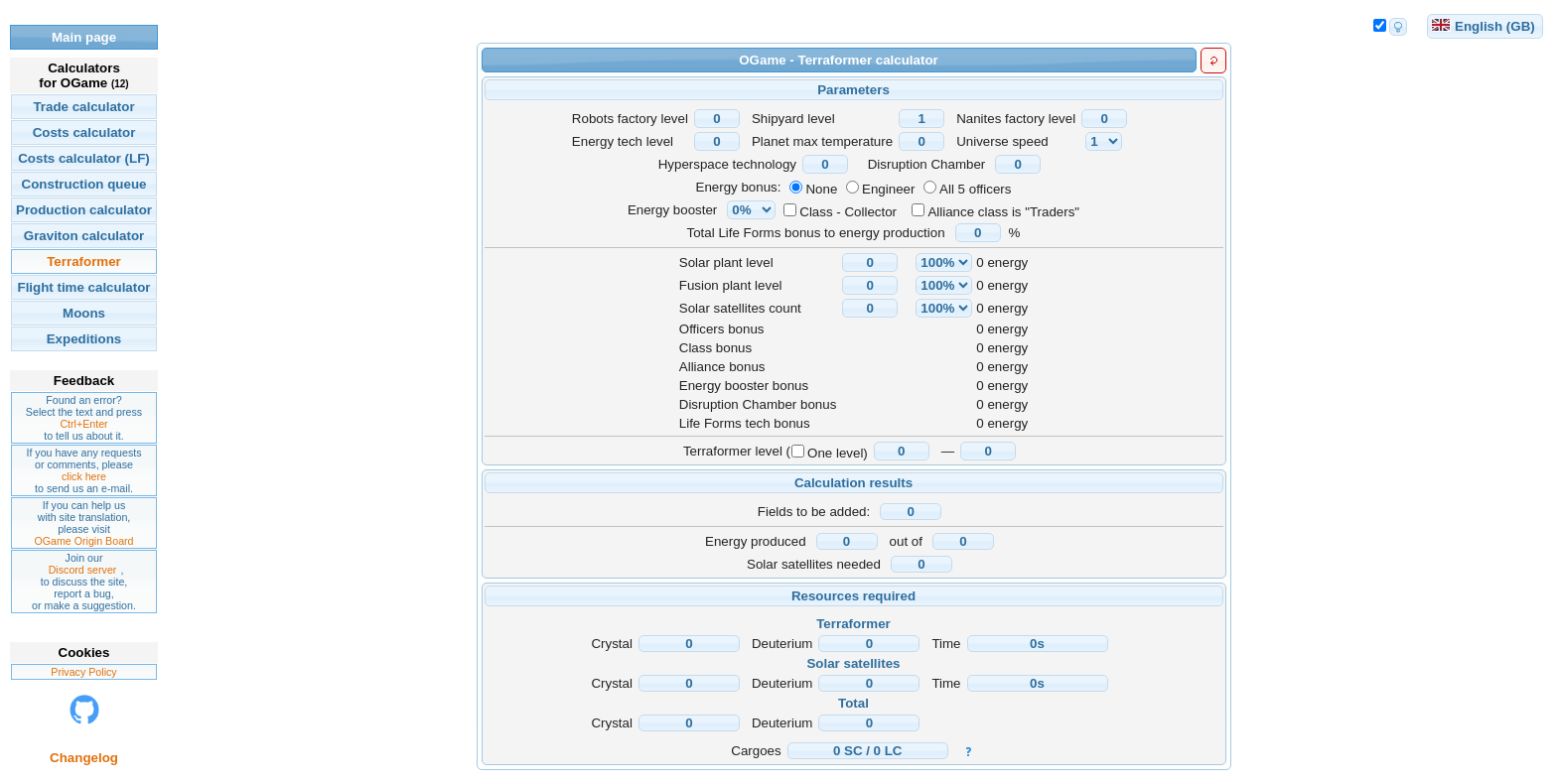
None (821, 189)
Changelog (84, 757)
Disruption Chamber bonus (758, 404)
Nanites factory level (1015, 118)
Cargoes (755, 750)
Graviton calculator (84, 235)
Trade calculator (83, 106)
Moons (84, 313)
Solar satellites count (740, 308)
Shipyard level (793, 118)
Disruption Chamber (927, 164)
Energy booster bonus (743, 385)
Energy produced (755, 541)
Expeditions (84, 338)
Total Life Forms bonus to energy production (816, 232)
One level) (837, 453)
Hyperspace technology (727, 164)
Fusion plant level (730, 285)
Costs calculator (84, 132)
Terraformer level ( (736, 451)
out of (906, 541)
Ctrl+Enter (83, 424)
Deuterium (782, 643)
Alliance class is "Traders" (1003, 211)
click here (84, 476)
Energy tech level (622, 141)
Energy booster (672, 209)
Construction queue (84, 184)
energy (1007, 262)
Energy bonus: (738, 187)
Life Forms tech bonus (744, 423)
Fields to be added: (814, 511)
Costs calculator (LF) (84, 158)
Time (945, 643)
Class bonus (715, 347)
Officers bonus (722, 329)
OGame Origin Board (83, 541)
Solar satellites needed (814, 564)
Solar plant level (726, 262)
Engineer (888, 189)
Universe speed (1002, 141)
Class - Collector (848, 211)
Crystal (611, 643)
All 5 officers (975, 189)
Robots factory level (630, 118)
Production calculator (84, 209)
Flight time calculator (83, 287)
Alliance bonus (722, 366)
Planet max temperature (822, 141)
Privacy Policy (83, 672)
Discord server (83, 570)
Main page (84, 37)
